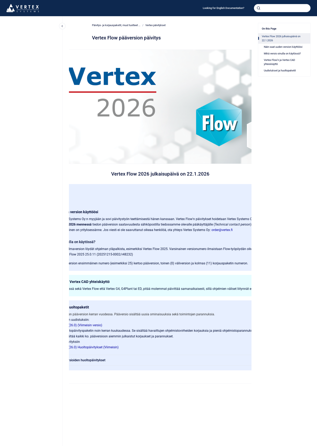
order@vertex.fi (222, 230)
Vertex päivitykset (155, 25)
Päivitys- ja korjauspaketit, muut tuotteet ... (116, 25)
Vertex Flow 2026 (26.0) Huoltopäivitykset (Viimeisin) (81, 347)
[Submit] (258, 8)
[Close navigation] (62, 26)
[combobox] (282, 8)
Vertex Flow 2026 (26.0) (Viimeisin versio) (72, 325)
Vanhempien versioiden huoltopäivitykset (163, 360)
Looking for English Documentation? (223, 8)
